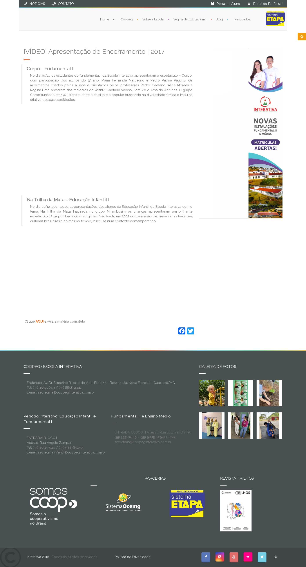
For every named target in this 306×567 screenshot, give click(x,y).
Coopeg (127, 19)
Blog (219, 19)
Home (104, 19)
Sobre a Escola (153, 19)
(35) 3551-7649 (125, 437)
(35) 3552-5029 (44, 448)
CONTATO (66, 4)
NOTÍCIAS (37, 4)
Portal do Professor (268, 4)
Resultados (242, 19)
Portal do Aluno (228, 4)
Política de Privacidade (132, 557)
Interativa (126, 76)
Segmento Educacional (189, 19)
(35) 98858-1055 (71, 448)
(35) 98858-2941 (152, 437)
